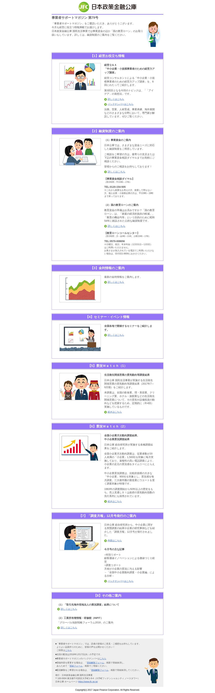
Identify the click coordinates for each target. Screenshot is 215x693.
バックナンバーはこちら (118, 104)
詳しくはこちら (114, 99)
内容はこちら (113, 540)
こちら (68, 650)
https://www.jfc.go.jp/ (88, 681)
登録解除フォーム (95, 662)
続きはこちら (113, 412)
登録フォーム (76, 666)
